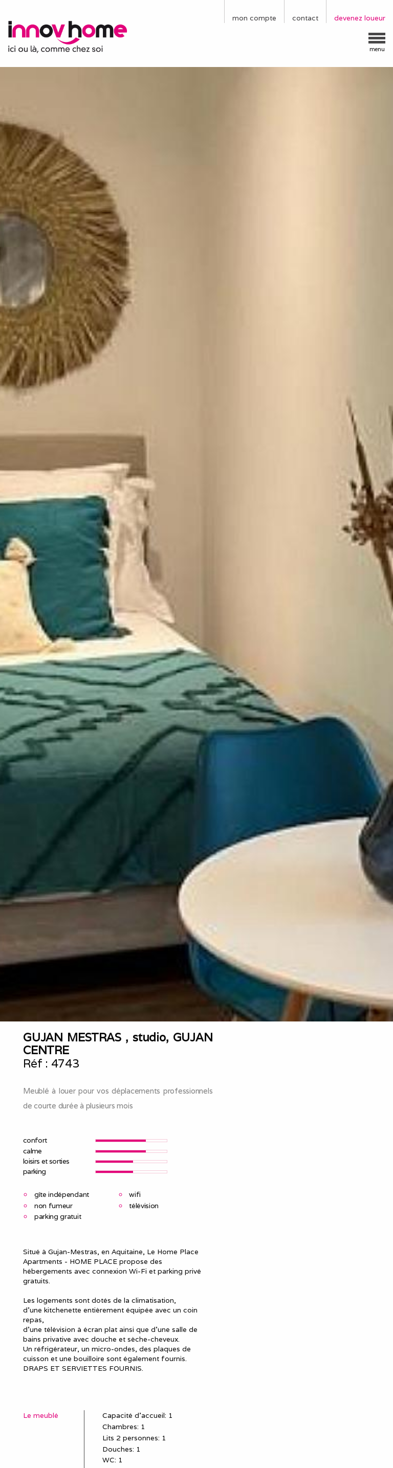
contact (305, 18)
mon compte (254, 18)
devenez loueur (359, 18)
